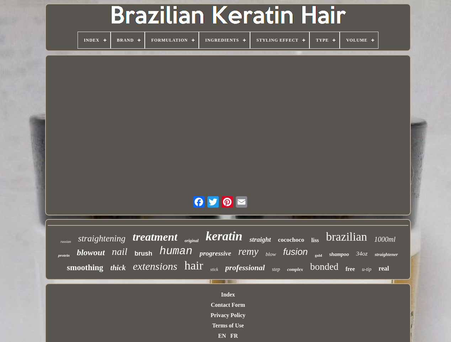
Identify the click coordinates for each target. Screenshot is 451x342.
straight (260, 239)
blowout (91, 252)
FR (234, 336)
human (175, 251)
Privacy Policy (228, 315)
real (383, 268)
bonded (324, 266)
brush (143, 253)
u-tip (366, 269)
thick (118, 267)
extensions (155, 266)
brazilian (346, 236)
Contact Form (228, 305)
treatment (155, 236)
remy (248, 251)
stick (214, 269)
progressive (215, 253)
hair (194, 265)
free (350, 269)
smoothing (85, 267)
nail (120, 251)
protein (63, 255)
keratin (224, 236)
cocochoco (291, 239)
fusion (295, 251)
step (276, 269)
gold (318, 255)
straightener (386, 254)
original (191, 240)
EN (222, 336)
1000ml (385, 239)
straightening (101, 238)
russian (65, 242)
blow (271, 254)
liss (315, 240)
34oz (361, 253)
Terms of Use (228, 325)
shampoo (339, 254)
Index (228, 295)
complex (295, 269)
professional (245, 267)
